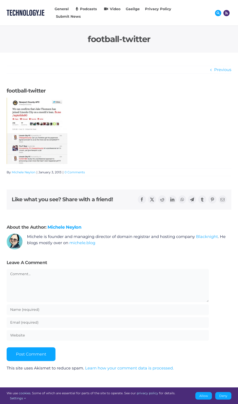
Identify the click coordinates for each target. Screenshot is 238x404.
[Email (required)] (108, 322)
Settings (18, 398)
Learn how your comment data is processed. (129, 368)
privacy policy (147, 393)
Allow (203, 396)
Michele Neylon (23, 172)
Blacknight (207, 236)
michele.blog (82, 242)
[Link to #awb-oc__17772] (218, 13)
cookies (24, 393)
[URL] (108, 335)
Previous (222, 69)
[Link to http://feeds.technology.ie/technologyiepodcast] (226, 13)
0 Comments (75, 172)
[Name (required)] (108, 309)
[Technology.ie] (25, 11)
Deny (223, 396)
